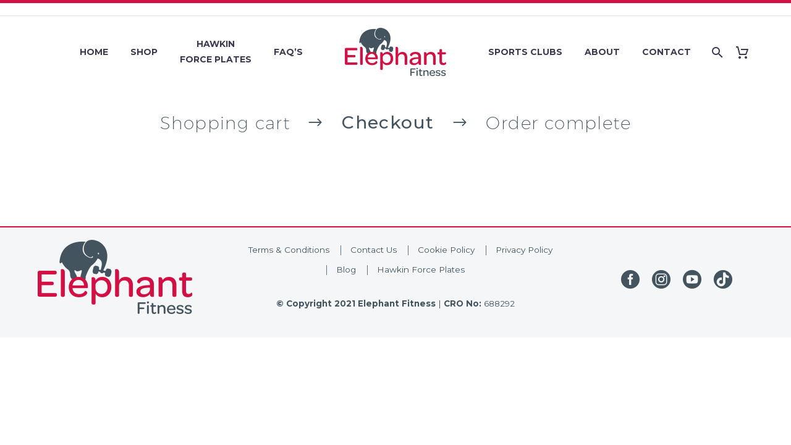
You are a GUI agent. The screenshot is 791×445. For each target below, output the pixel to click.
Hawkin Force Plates (421, 269)
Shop (144, 51)
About (602, 51)
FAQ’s (288, 51)
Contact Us (373, 250)
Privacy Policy (524, 250)
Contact (666, 51)
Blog (346, 269)
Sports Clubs (525, 51)
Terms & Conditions (288, 250)
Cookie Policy (446, 250)
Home (94, 51)
